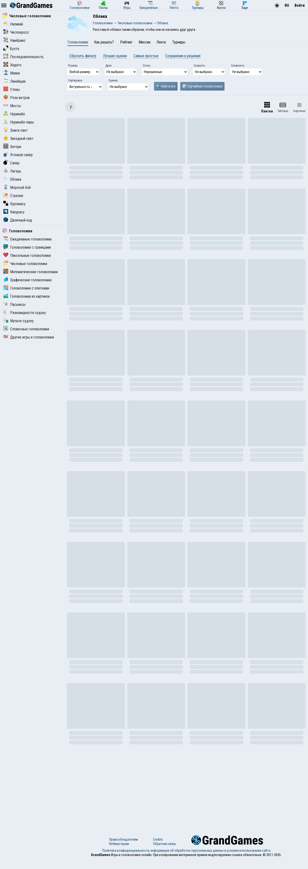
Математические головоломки (30, 272)
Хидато (12, 65)
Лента (161, 42)
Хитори (12, 146)
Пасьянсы (14, 304)
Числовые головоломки (26, 16)
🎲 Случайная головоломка (202, 86)
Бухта (11, 48)
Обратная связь (164, 844)
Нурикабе (14, 114)
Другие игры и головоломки (28, 337)
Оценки (113, 80)
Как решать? (104, 42)
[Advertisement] (186, 789)
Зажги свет (15, 130)
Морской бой (17, 187)
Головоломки (17, 231)
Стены (11, 89)
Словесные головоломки (26, 329)
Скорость (199, 65)
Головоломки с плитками (26, 288)
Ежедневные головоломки (27, 239)
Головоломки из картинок (26, 296)
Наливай (13, 24)
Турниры (178, 42)
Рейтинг (126, 42)
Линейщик (14, 81)
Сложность (237, 65)
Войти (300, 5)
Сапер (11, 163)
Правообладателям (123, 839)
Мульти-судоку (18, 321)
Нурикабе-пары (18, 122)
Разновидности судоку (24, 312)
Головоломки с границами (27, 247)
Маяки (11, 73)
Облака (12, 179)
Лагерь (12, 171)
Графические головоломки (27, 280)
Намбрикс (14, 40)
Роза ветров (16, 97)
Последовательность (23, 57)
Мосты (12, 106)
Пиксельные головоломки (27, 255)
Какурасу (14, 212)
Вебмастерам (119, 844)
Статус (147, 65)
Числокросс (16, 32)
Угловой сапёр (18, 155)
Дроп (108, 65)
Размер (72, 65)
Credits (158, 839)
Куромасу (14, 204)
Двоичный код (17, 220)
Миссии (144, 42)
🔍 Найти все (166, 86)
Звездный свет (18, 138)
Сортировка (75, 80)
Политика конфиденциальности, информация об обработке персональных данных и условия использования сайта (186, 850)
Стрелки (13, 195)
